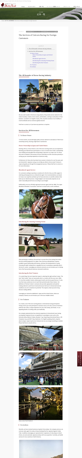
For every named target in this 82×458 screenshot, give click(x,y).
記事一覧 (41, 6)
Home (23, 6)
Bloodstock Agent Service (39, 58)
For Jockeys (33, 66)
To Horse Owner (34, 53)
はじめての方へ (32, 6)
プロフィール (66, 6)
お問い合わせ (76, 6)
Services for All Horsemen (35, 51)
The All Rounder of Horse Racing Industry (39, 49)
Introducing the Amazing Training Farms (43, 60)
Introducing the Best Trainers (40, 62)
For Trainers (33, 64)
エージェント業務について (53, 6)
